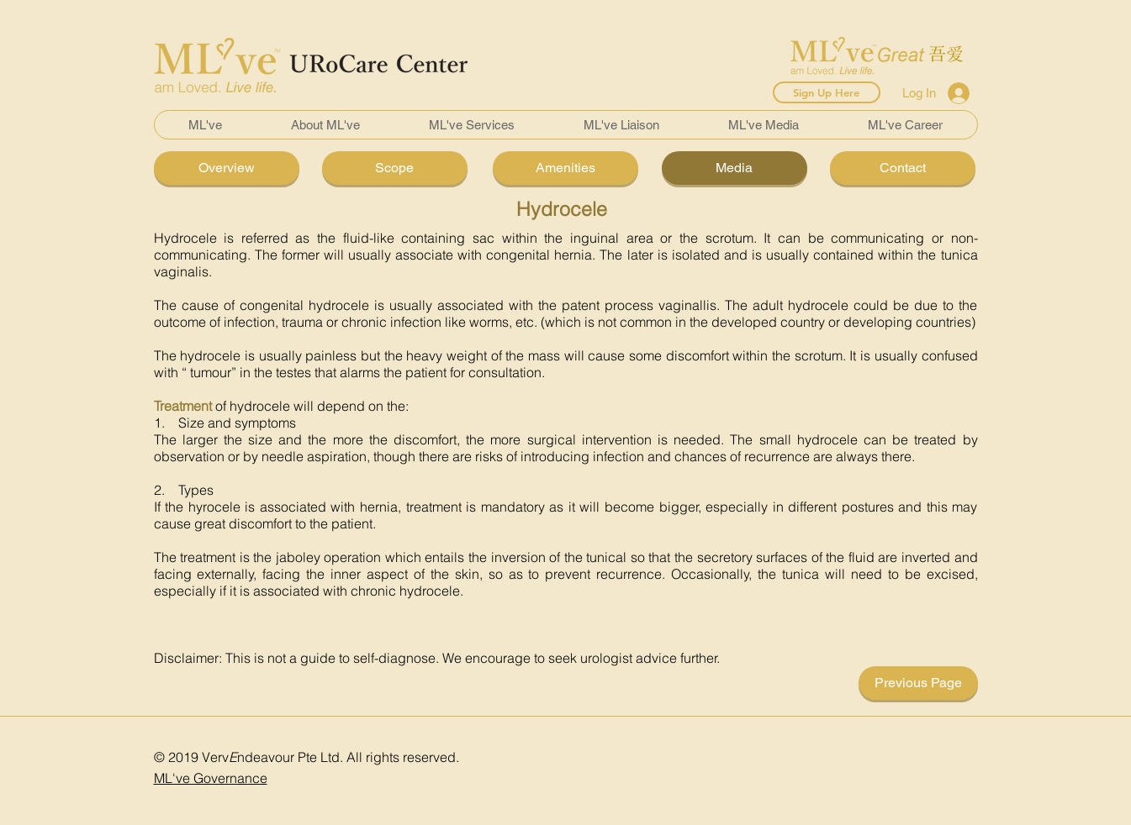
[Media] (734, 168)
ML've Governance (210, 778)
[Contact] (902, 168)
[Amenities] (565, 168)
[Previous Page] (918, 683)
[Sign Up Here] (826, 92)
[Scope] (395, 168)
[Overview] (226, 168)
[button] (325, 125)
